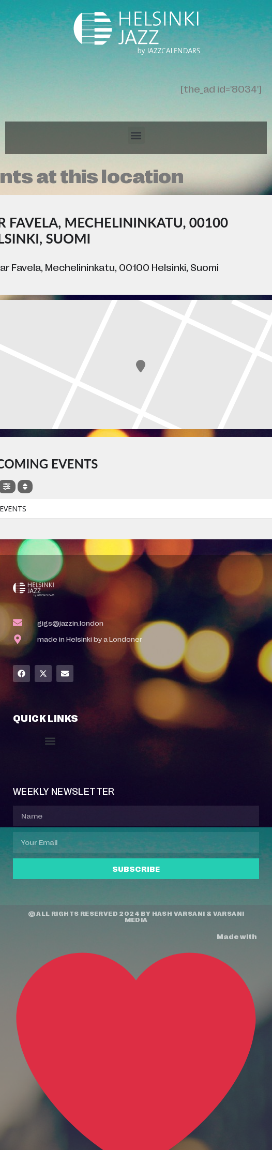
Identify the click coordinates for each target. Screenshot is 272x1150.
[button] (136, 135)
